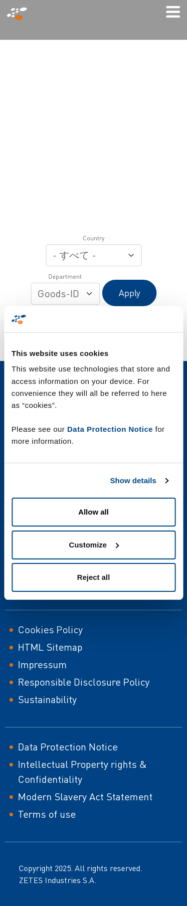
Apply (129, 292)
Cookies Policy (50, 629)
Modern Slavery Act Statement (85, 796)
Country (93, 238)
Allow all (93, 512)
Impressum (42, 664)
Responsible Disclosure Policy (84, 682)
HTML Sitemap (50, 647)
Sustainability (47, 699)
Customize (94, 545)
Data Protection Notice (110, 429)
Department (65, 276)
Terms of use (47, 814)
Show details (133, 480)
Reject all (93, 577)
